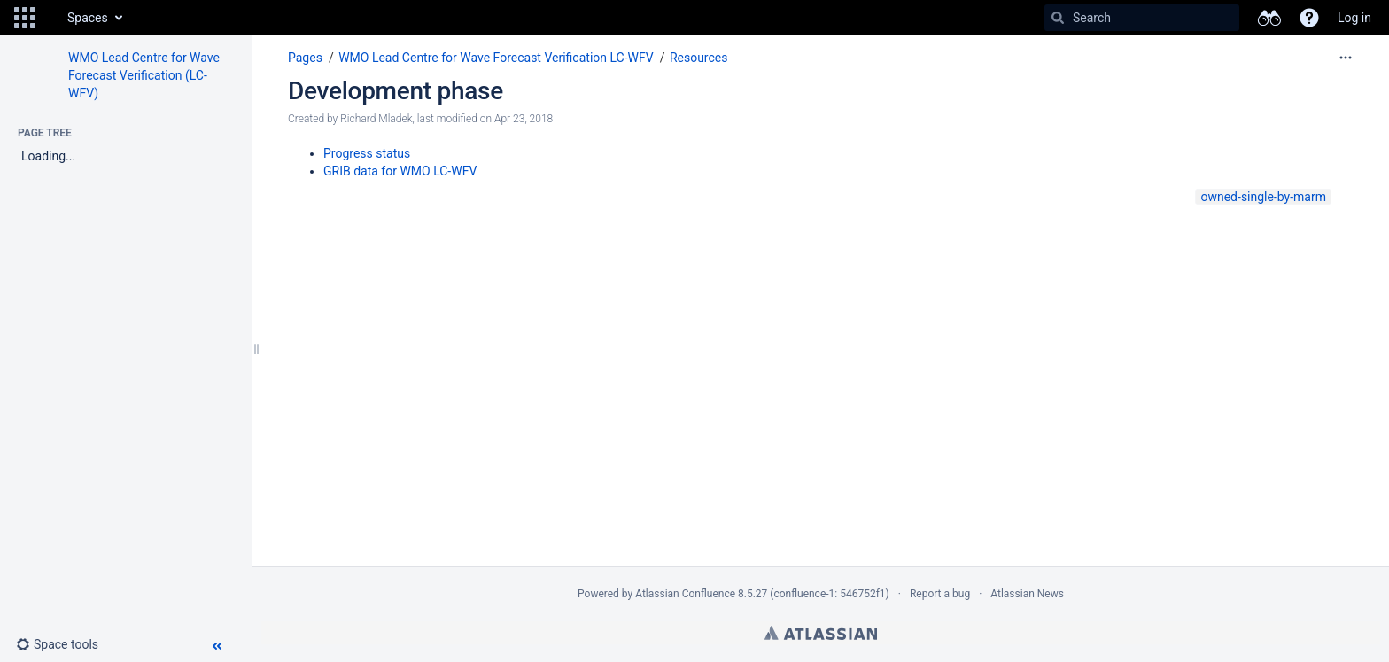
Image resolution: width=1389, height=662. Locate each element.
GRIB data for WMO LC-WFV (400, 171)
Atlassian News (1027, 594)
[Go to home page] (49, 17)
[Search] (1058, 18)
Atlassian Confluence (685, 594)
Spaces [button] (87, 18)
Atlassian (820, 632)
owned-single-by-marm (1263, 197)
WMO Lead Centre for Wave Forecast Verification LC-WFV (495, 58)
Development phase (395, 90)
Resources (699, 58)
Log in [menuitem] (1354, 18)
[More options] (1345, 57)
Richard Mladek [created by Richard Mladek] (376, 119)
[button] (25, 17)
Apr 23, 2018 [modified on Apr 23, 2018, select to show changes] (523, 119)
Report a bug (940, 594)
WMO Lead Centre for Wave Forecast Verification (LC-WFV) (144, 75)
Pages (305, 58)
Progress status (366, 153)
